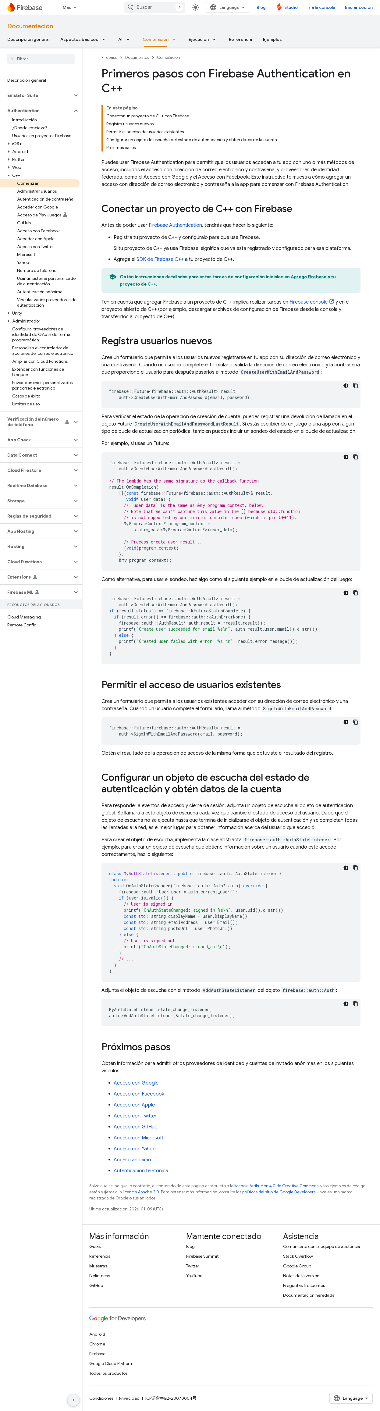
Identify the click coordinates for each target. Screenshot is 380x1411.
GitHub (96, 1285)
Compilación (168, 57)
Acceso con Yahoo (135, 1149)
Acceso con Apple (134, 1105)
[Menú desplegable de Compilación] (176, 39)
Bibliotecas (99, 1275)
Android (97, 1334)
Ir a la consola (321, 7)
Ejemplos (272, 39)
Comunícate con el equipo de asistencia (321, 1246)
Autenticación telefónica (141, 1171)
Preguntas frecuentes (304, 1285)
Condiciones (101, 1398)
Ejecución (199, 39)
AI (120, 39)
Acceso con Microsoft (138, 1138)
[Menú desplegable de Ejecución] (216, 39)
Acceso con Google (136, 1083)
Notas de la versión (301, 1275)
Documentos (137, 57)
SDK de (160, 259)
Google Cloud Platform (111, 1363)
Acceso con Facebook (139, 1094)
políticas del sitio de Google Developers (278, 1192)
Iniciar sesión (359, 7)
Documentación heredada (309, 1295)
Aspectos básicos (79, 39)
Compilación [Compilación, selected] (156, 39)
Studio (291, 7)
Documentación (30, 26)
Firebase (109, 57)
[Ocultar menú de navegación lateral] (73, 1400)
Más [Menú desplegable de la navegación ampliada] (67, 7)
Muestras (98, 1266)
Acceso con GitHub (136, 1127)
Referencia (240, 39)
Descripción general (28, 39)
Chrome (97, 1344)
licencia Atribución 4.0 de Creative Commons (276, 1185)
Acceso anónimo (132, 1160)
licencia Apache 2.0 (141, 1192)
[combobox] (154, 7)
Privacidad (129, 1398)
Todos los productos (108, 1373)
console (308, 302)
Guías (95, 1246)
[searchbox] (41, 59)
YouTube (194, 1275)
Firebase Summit (202, 1256)
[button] (36, 95)
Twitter (192, 1266)
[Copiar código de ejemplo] (355, 385)
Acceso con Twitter (135, 1116)
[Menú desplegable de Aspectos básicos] (105, 39)
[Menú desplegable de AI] (130, 39)
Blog (261, 7)
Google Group (297, 1266)
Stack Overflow (298, 1256)
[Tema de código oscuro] (346, 385)
